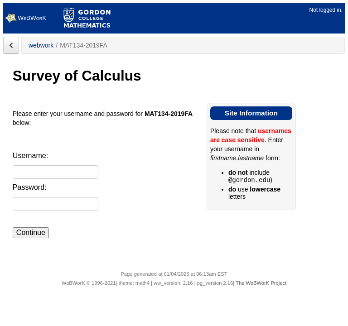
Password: (30, 187)
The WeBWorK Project (261, 283)
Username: (30, 155)
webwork (41, 45)
